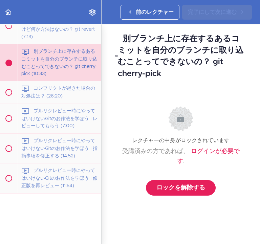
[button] (8, 12)
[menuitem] (92, 12)
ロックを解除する (180, 188)
